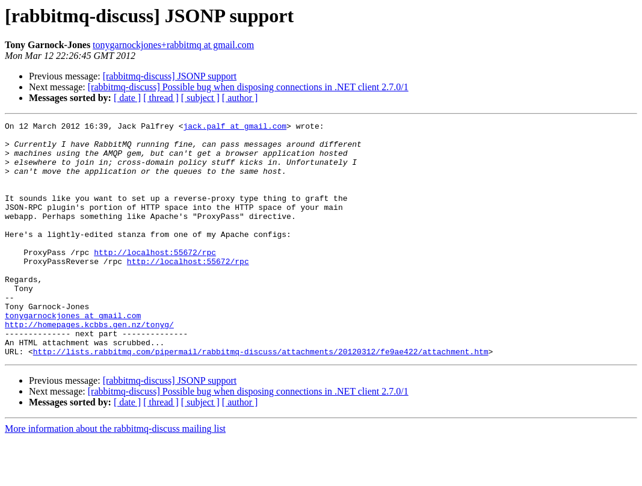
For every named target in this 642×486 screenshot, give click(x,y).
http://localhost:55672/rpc (155, 279)
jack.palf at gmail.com (234, 127)
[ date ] (127, 98)
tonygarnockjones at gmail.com (73, 354)
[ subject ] (200, 98)
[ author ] (240, 98)
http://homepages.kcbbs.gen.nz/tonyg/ (89, 365)
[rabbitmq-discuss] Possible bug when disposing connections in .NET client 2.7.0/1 (248, 87)
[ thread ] (161, 98)
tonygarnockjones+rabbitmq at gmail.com (173, 45)
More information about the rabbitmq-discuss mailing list (115, 475)
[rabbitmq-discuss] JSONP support (170, 76)
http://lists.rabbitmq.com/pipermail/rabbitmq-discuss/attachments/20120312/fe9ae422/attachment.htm (261, 398)
